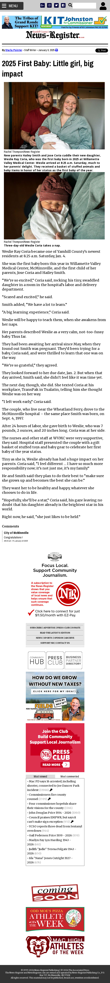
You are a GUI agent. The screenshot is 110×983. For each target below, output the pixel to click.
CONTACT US (63, 643)
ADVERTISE (49, 627)
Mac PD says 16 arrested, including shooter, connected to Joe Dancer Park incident (53, 786)
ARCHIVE (69, 638)
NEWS (39, 638)
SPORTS (48, 638)
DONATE (76, 627)
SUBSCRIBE (36, 627)
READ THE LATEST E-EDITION (55, 633)
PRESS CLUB (63, 627)
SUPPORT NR (47, 643)
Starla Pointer (13, 50)
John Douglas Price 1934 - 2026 (50, 812)
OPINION (58, 638)
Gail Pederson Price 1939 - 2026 (50, 835)
